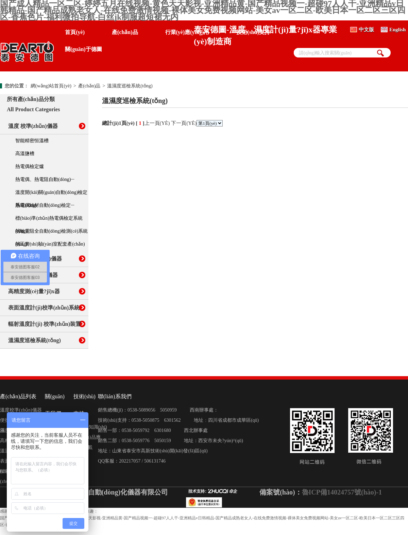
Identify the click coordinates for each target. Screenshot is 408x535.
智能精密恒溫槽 (32, 140)
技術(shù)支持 (253, 32)
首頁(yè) (75, 32)
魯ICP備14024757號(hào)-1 (342, 492)
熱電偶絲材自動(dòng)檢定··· (44, 205)
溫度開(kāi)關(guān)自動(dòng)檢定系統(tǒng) (51, 194)
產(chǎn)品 (125, 32)
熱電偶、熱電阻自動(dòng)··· (44, 179)
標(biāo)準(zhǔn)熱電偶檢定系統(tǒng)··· (49, 220)
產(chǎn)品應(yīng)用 (87, 438)
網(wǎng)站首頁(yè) (51, 85)
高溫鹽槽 (24, 153)
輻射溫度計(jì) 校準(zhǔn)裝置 (44, 324)
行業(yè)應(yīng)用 (187, 32)
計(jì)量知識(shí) (90, 427)
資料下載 (82, 447)
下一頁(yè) (184, 123)
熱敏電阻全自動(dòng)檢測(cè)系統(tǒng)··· (51, 233)
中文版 (366, 29)
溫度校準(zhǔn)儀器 (21, 410)
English (397, 29)
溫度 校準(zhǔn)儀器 (33, 126)
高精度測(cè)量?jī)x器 (34, 291)
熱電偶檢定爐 (29, 166)
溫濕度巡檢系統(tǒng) (129, 85)
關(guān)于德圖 (83, 49)
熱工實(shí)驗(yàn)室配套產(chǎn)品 (50, 246)
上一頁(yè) (157, 123)
